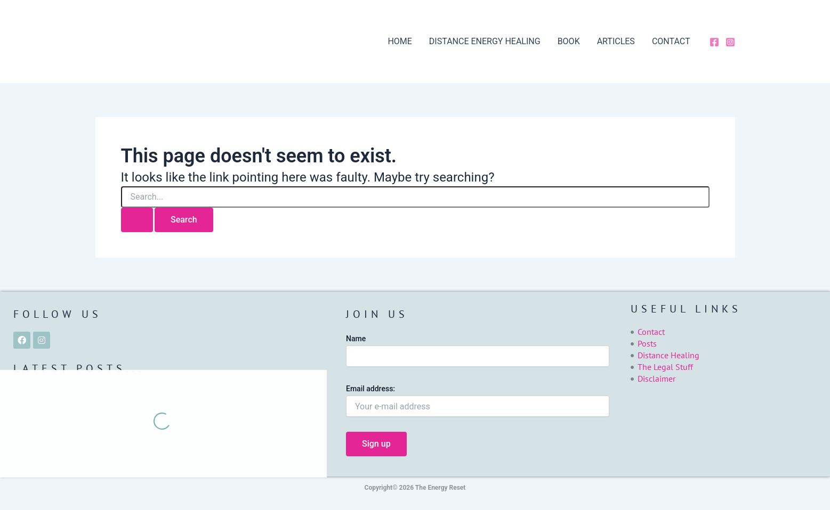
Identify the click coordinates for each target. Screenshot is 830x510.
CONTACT (671, 41)
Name (356, 338)
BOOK (569, 41)
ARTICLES (616, 41)
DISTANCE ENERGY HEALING (485, 41)
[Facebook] (714, 42)
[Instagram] (730, 42)
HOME (400, 41)
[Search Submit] (137, 220)
